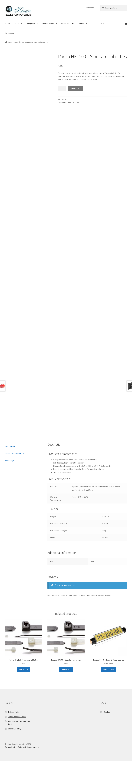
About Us (18, 23)
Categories (30, 23)
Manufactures (48, 23)
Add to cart (75, 88)
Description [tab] (10, 446)
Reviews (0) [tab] (9, 460)
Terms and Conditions (17, 716)
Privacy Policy (14, 712)
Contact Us (82, 23)
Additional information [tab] (14, 453)
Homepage (9, 33)
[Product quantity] (62, 88)
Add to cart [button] (23, 669)
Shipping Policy (14, 729)
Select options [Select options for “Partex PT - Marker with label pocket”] (108, 669)
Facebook (90, 8)
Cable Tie (17, 42)
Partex (77, 102)
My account (65, 23)
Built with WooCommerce (28, 747)
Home (7, 23)
